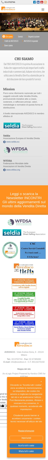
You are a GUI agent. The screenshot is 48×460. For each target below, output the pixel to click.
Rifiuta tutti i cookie (26, 451)
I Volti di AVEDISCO (11, 41)
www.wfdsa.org (13, 170)
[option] (24, 22)
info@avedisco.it (18, 362)
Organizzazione (34, 36)
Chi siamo (9, 36)
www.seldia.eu (12, 142)
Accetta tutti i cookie (26, 445)
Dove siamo (8, 45)
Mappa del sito (24, 369)
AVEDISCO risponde (31, 41)
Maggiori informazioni (26, 431)
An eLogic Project (11, 374)
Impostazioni (26, 438)
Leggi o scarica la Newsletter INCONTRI (24, 196)
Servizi (20, 36)
